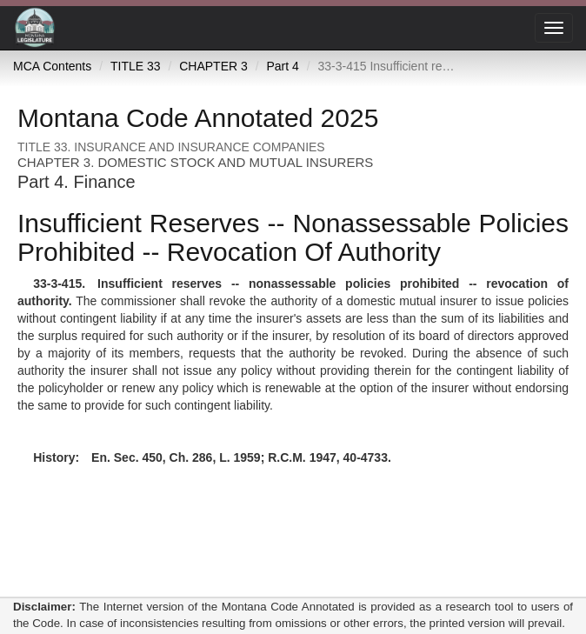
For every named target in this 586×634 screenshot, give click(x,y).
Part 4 (282, 66)
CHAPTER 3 (213, 66)
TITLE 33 (135, 66)
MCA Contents (52, 66)
